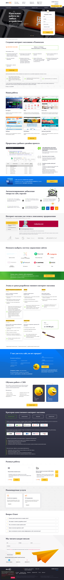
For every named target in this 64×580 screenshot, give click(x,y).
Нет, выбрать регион (55, 6)
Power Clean (44, 110)
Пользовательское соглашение (45, 576)
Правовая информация (28, 569)
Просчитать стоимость (49, 275)
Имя (44, 16)
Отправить (48, 32)
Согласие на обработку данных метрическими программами (49, 577)
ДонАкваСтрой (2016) (46, 131)
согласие (47, 28)
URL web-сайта (46, 24)
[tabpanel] (32, 23)
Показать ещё (32, 138)
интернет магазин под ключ (22, 346)
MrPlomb (8, 131)
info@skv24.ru (32, 3)
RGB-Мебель (26, 131)
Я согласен (12, 577)
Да (60, 6)
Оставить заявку (11, 70)
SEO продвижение (29, 498)
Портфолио (46, 7)
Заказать (16, 479)
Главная (7, 39)
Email (44, 21)
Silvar (25, 110)
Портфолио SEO (34, 572)
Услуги (39, 572)
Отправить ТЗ (52, 181)
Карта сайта (37, 568)
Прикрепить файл (47, 26)
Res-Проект (8, 110)
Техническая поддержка (12, 498)
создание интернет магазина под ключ (11, 346)
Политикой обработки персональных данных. (34, 549)
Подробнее (14, 578)
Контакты (43, 572)
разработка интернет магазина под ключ (33, 346)
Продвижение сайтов (22, 7)
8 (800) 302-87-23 (54, 1)
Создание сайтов (8, 7)
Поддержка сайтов (35, 7)
